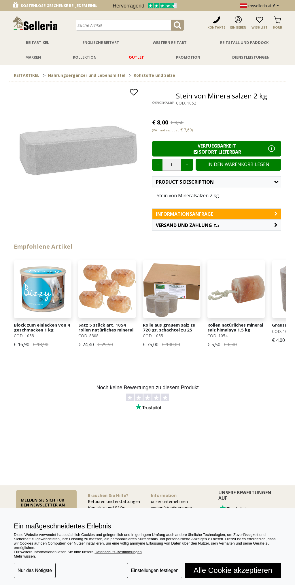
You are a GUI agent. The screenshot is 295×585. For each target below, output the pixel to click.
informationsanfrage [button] (216, 214)
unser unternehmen (169, 501)
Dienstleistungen (251, 57)
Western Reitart (170, 42)
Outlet (136, 57)
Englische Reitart (100, 42)
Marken (33, 57)
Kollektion (85, 57)
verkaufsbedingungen (171, 508)
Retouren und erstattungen (114, 501)
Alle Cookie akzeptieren (233, 570)
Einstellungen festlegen (154, 570)
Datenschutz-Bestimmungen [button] (117, 552)
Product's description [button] (217, 182)
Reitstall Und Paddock (244, 42)
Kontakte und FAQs (106, 508)
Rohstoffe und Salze (154, 75)
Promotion (188, 57)
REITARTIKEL (26, 75)
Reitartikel (37, 42)
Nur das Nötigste (35, 570)
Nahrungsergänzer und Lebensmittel (86, 75)
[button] (216, 225)
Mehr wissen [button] (24, 556)
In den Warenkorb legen (238, 164)
